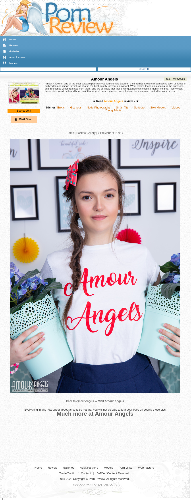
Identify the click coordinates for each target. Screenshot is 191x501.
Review (13, 45)
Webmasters (146, 467)
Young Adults (113, 110)
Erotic (61, 107)
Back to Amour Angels (80, 401)
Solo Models (158, 107)
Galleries (14, 51)
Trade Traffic (67, 473)
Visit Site (25, 119)
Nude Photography (98, 107)
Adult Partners (17, 57)
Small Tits (122, 107)
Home (12, 39)
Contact (86, 473)
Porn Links (125, 467)
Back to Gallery (86, 133)
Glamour (75, 107)
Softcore (139, 107)
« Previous (104, 133)
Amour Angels (104, 79)
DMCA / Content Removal (112, 473)
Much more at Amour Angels (95, 414)
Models (13, 63)
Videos (176, 107)
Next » (120, 133)
